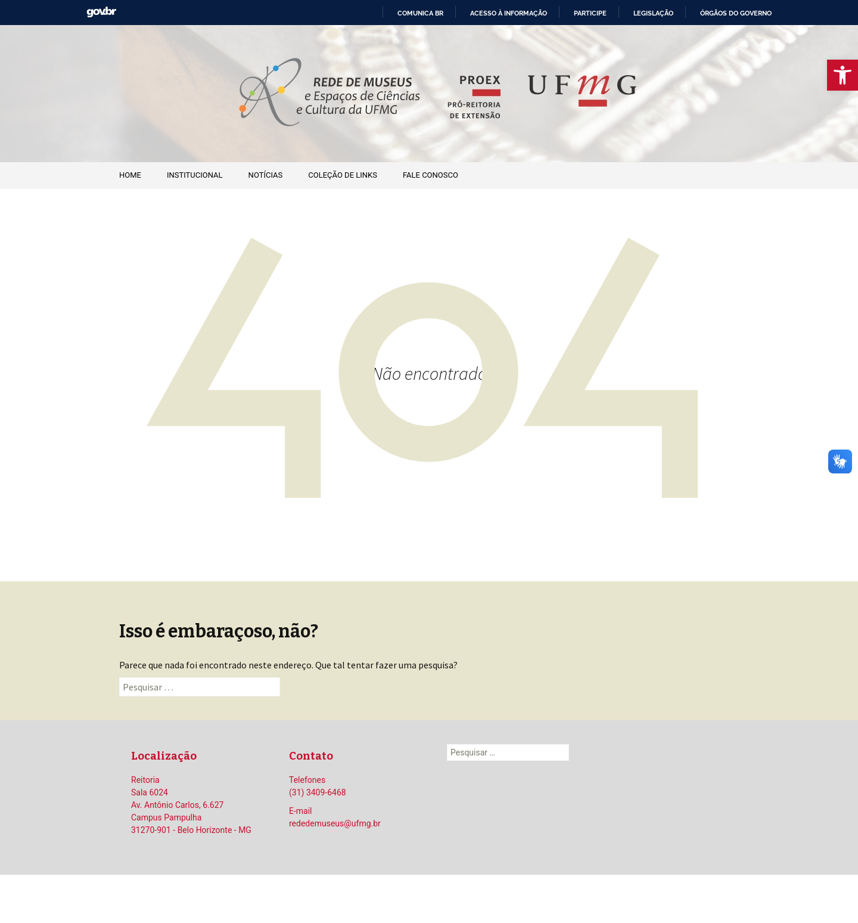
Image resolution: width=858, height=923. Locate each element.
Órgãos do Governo (736, 13)
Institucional (195, 175)
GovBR (101, 12)
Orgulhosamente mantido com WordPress (429, 898)
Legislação (653, 13)
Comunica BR (420, 13)
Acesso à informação (508, 13)
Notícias (265, 175)
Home (130, 175)
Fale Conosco (430, 175)
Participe (590, 13)
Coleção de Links (342, 175)
